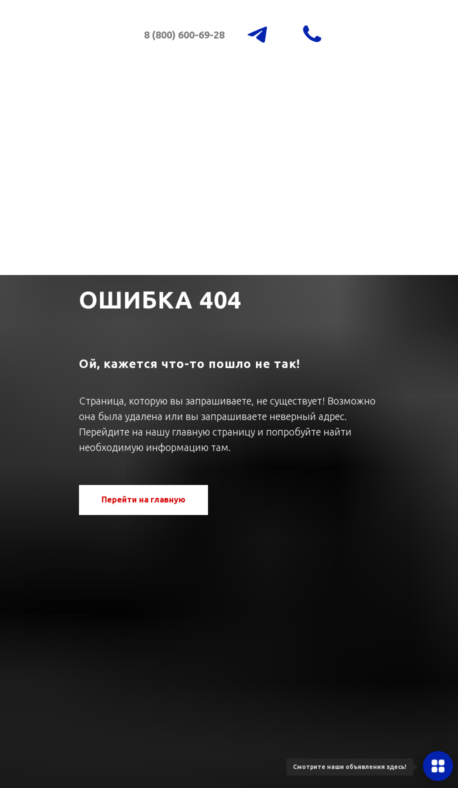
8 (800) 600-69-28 (184, 34)
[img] (99, 47)
